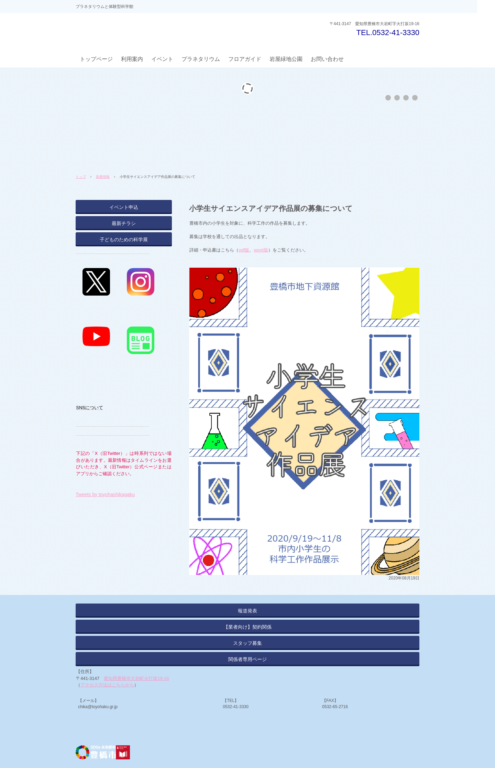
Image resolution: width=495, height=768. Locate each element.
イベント (162, 59)
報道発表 (247, 611)
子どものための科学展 (124, 239)
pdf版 (244, 250)
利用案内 (132, 59)
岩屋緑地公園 (286, 59)
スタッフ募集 (247, 643)
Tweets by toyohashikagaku (105, 494)
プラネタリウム (201, 59)
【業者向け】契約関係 (247, 627)
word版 (261, 250)
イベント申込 (123, 207)
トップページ (96, 59)
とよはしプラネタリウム (128, 31)
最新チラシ (124, 223)
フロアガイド (244, 59)
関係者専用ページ (247, 659)
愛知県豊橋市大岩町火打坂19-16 (136, 678)
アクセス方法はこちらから (107, 684)
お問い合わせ (327, 59)
